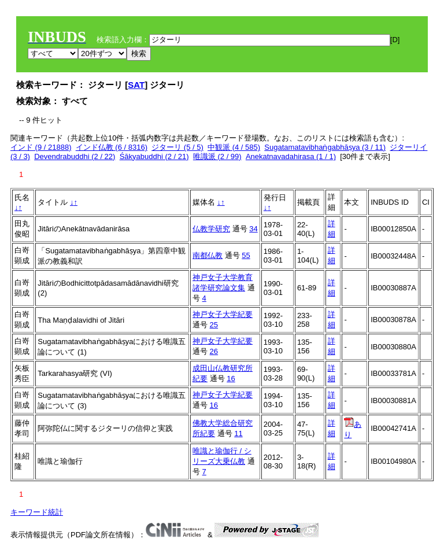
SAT (136, 85)
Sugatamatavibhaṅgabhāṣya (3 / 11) (325, 147)
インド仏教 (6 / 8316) (111, 147)
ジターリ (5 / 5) (177, 147)
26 (214, 351)
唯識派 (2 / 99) (217, 156)
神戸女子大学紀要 (223, 314)
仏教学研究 (211, 228)
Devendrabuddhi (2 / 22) (74, 156)
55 (246, 255)
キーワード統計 (36, 512)
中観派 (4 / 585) (234, 147)
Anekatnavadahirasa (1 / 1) (291, 156)
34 (253, 228)
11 (238, 433)
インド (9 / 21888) (41, 147)
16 (231, 378)
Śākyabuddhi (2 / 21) (154, 156)
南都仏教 (208, 255)
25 (214, 324)
